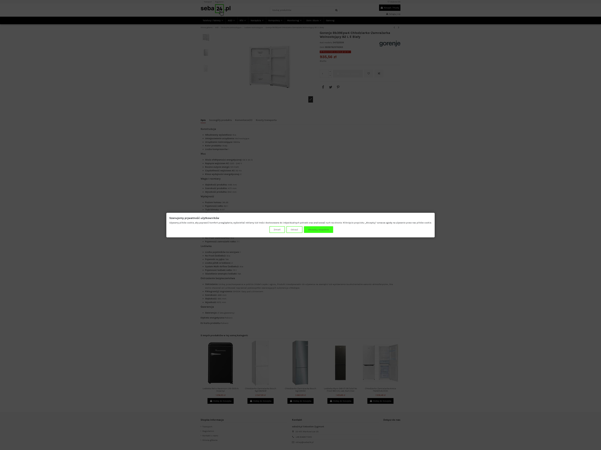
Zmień (277, 229)
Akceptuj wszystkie (318, 229)
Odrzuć (294, 229)
